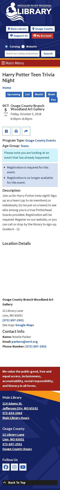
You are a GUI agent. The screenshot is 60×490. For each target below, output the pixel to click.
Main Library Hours (15, 418)
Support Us (19, 36)
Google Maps (24, 325)
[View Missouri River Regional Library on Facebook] (5, 467)
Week (51, 94)
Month (39, 94)
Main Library (19, 29)
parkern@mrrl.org (25, 342)
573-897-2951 (12, 444)
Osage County (44, 29)
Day (53, 100)
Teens (24, 146)
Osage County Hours (17, 449)
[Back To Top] (30, 482)
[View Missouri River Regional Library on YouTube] (22, 467)
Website (31, 47)
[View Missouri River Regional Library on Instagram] (14, 467)
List (27, 94)
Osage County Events (40, 140)
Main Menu (12, 63)
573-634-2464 (12, 413)
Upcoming (13, 94)
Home (6, 88)
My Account (42, 36)
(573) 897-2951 (13, 320)
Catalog (15, 47)
